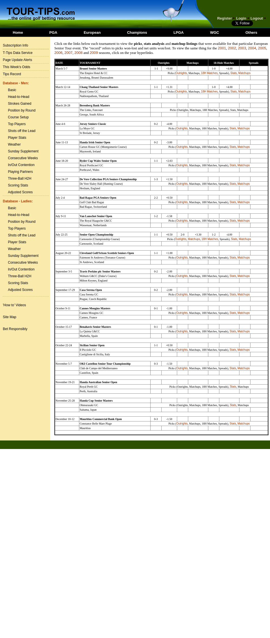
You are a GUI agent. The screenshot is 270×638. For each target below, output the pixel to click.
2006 (58, 53)
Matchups (244, 73)
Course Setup (18, 117)
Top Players (17, 124)
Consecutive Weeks (23, 158)
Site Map (9, 317)
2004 (252, 48)
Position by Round (21, 110)
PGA (53, 32)
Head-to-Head (18, 97)
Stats (233, 73)
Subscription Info (15, 45)
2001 (222, 48)
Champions (137, 32)
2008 (78, 53)
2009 (94, 53)
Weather (14, 144)
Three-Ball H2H (19, 179)
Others (251, 32)
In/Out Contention (21, 165)
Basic (12, 90)
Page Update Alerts (17, 60)
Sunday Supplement (23, 151)
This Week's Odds (16, 67)
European (92, 32)
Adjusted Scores (20, 192)
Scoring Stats (18, 185)
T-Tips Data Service (18, 53)
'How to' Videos (14, 305)
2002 (232, 48)
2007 (68, 53)
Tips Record (12, 74)
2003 (242, 48)
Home (18, 32)
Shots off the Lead (21, 131)
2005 (262, 48)
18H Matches (209, 73)
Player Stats (17, 138)
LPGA (178, 32)
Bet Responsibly (15, 329)
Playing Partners (20, 172)
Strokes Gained (19, 104)
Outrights (181, 73)
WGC (214, 32)
